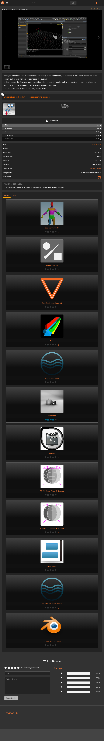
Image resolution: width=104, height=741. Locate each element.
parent (36, 97)
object (31, 97)
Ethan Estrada (96, 144)
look (17, 97)
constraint (11, 97)
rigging (45, 97)
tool (50, 97)
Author (14, 195)
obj (26, 97)
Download (52, 120)
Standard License (95, 169)
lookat (22, 97)
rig (41, 97)
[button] (8, 3)
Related (7, 195)
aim (5, 97)
